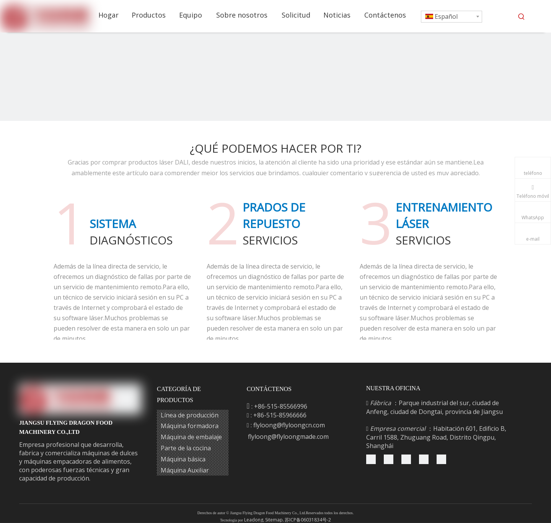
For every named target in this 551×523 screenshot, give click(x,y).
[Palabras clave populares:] (521, 17)
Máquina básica (183, 459)
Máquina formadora (189, 426)
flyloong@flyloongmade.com (288, 436)
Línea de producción (189, 415)
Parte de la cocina (186, 448)
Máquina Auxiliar (185, 470)
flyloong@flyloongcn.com (289, 425)
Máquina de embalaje (191, 437)
